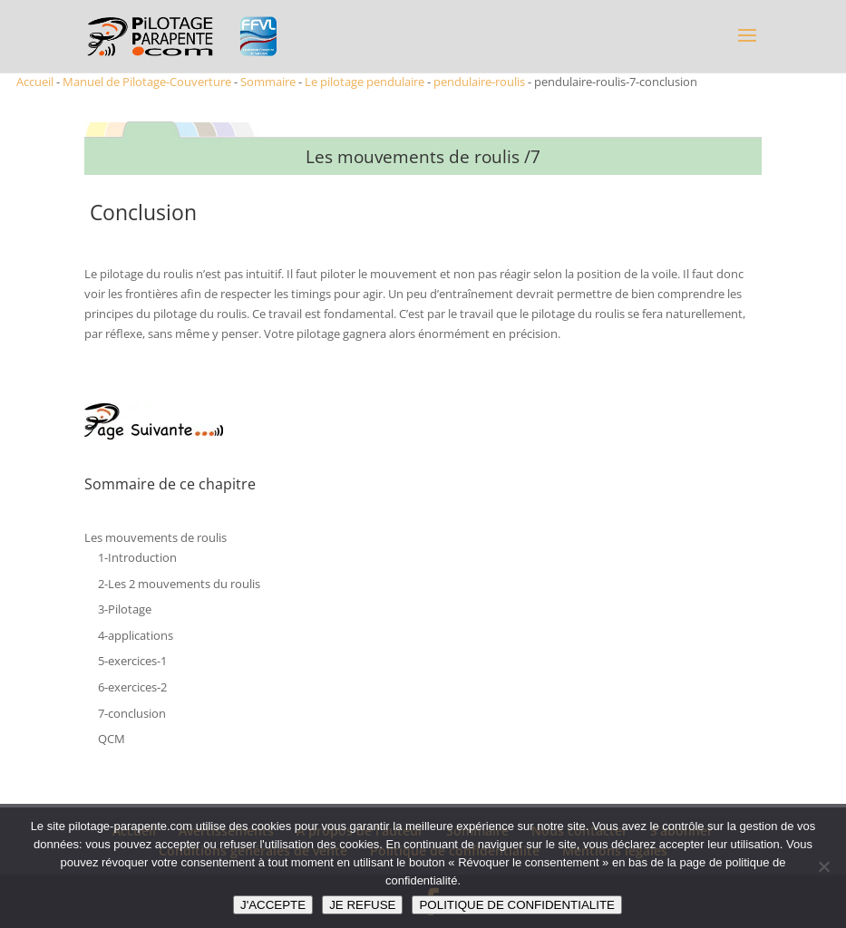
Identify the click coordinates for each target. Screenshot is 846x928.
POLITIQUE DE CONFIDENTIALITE (517, 905)
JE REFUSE (362, 905)
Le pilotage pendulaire (364, 81)
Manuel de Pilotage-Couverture (147, 81)
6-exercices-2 (132, 687)
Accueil (34, 81)
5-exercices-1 (132, 660)
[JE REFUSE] (823, 866)
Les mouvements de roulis (155, 537)
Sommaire (268, 81)
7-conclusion (132, 713)
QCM (111, 738)
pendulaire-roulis (479, 81)
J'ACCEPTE (273, 905)
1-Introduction (137, 557)
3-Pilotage (124, 609)
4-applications (135, 635)
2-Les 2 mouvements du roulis (179, 583)
